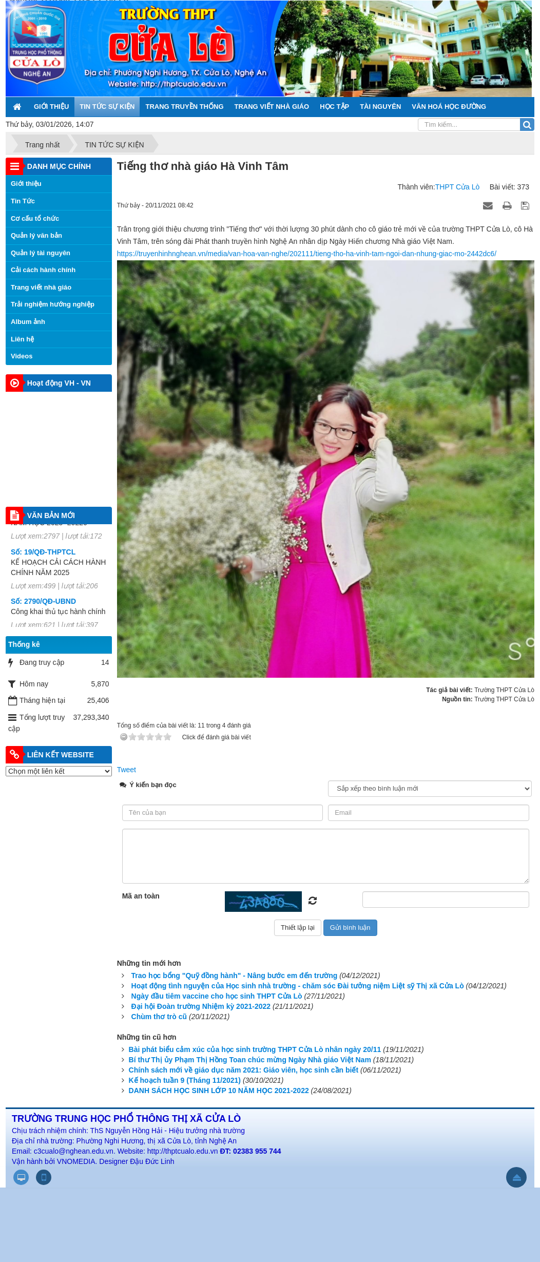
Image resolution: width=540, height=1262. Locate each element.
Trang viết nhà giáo (41, 287)
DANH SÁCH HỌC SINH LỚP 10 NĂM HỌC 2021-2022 (219, 1090)
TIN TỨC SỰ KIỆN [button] (107, 106)
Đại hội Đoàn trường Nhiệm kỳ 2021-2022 (201, 1006)
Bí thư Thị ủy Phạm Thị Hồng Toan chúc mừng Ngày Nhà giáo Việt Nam (250, 1060)
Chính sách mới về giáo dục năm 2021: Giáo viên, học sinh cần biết (244, 1070)
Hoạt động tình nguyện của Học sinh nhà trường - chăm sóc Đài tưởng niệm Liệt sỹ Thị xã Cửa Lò (297, 986)
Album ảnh (28, 322)
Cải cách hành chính (43, 270)
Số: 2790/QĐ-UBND (43, 608)
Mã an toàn (141, 896)
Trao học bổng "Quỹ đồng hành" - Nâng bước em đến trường (234, 975)
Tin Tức (23, 201)
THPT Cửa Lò (457, 187)
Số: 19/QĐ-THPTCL (43, 558)
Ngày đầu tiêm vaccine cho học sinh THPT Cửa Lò (216, 996)
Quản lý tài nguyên (40, 253)
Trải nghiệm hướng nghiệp (52, 304)
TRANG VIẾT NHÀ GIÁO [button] (272, 106)
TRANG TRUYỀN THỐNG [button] (184, 106)
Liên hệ (22, 339)
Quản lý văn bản (36, 235)
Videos (21, 356)
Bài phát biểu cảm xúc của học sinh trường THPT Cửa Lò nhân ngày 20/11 (255, 1049)
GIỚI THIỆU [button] (51, 106)
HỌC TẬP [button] (334, 106)
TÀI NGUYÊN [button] (380, 106)
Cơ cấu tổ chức (35, 218)
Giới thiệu (26, 183)
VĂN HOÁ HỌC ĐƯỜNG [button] (449, 106)
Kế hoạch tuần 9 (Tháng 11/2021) (185, 1080)
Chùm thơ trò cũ (159, 1016)
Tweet (126, 770)
